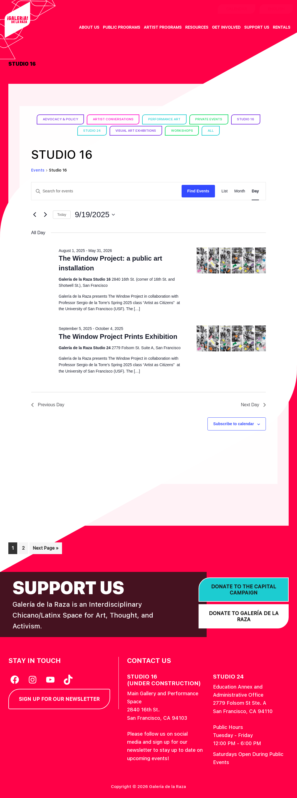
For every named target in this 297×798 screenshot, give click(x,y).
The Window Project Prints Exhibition (118, 336)
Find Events (198, 191)
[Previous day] (34, 214)
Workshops (183, 131)
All (213, 131)
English (276, 9)
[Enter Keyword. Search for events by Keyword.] (106, 191)
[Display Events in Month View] (239, 191)
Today (61, 215)
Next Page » (46, 549)
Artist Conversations (112, 119)
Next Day (253, 404)
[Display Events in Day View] (255, 191)
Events (37, 170)
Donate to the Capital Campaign (243, 590)
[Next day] (45, 214)
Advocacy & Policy (58, 119)
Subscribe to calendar (233, 424)
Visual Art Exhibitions (136, 131)
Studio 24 (90, 131)
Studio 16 (248, 119)
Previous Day (47, 404)
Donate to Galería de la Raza (244, 616)
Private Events (210, 119)
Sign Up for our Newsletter (59, 699)
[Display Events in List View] (225, 191)
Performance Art (164, 119)
